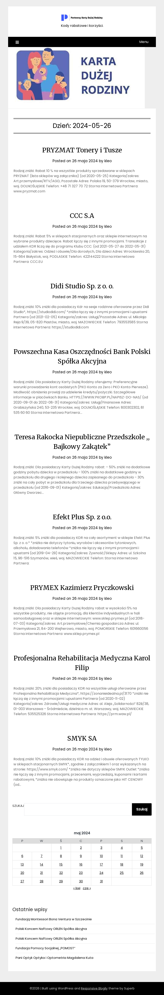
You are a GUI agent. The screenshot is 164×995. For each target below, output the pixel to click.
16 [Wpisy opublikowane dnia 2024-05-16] (80, 864)
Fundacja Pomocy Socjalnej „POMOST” (45, 948)
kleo (108, 160)
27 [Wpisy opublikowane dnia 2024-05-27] (22, 881)
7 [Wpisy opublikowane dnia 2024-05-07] (41, 856)
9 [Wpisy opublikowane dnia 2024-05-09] (81, 856)
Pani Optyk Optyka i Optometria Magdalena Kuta (54, 957)
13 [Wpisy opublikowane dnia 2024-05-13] (22, 864)
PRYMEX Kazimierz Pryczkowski (82, 588)
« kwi (76, 888)
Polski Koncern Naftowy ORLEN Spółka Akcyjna (51, 928)
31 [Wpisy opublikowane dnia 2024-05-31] (101, 881)
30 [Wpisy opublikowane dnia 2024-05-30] (81, 881)
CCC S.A (82, 216)
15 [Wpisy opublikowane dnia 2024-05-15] (61, 864)
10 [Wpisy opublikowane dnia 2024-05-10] (101, 856)
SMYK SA (82, 738)
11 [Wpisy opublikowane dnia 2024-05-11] (122, 856)
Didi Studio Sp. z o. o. (82, 286)
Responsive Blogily (94, 988)
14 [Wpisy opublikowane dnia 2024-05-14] (41, 864)
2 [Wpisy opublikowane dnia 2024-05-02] (81, 847)
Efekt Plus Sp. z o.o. (82, 517)
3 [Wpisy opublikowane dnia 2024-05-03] (101, 847)
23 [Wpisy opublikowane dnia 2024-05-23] (81, 872)
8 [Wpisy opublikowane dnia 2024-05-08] (61, 856)
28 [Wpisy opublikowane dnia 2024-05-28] (41, 881)
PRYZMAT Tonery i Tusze (82, 150)
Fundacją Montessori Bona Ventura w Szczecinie (54, 919)
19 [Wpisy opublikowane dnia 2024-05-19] (141, 864)
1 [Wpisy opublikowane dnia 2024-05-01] (61, 847)
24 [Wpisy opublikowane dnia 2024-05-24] (101, 872)
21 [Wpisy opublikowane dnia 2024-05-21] (41, 872)
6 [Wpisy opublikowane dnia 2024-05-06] (22, 856)
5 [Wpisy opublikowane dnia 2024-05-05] (142, 847)
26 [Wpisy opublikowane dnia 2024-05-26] (142, 872)
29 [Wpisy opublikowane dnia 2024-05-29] (61, 881)
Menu (143, 41)
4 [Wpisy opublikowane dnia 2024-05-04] (122, 847)
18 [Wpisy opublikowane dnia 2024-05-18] (121, 864)
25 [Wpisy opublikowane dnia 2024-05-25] (122, 872)
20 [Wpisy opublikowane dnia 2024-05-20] (22, 872)
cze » (87, 888)
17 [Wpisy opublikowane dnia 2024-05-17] (101, 864)
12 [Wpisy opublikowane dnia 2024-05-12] (141, 856)
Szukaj (18, 805)
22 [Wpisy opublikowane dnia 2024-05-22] (61, 872)
